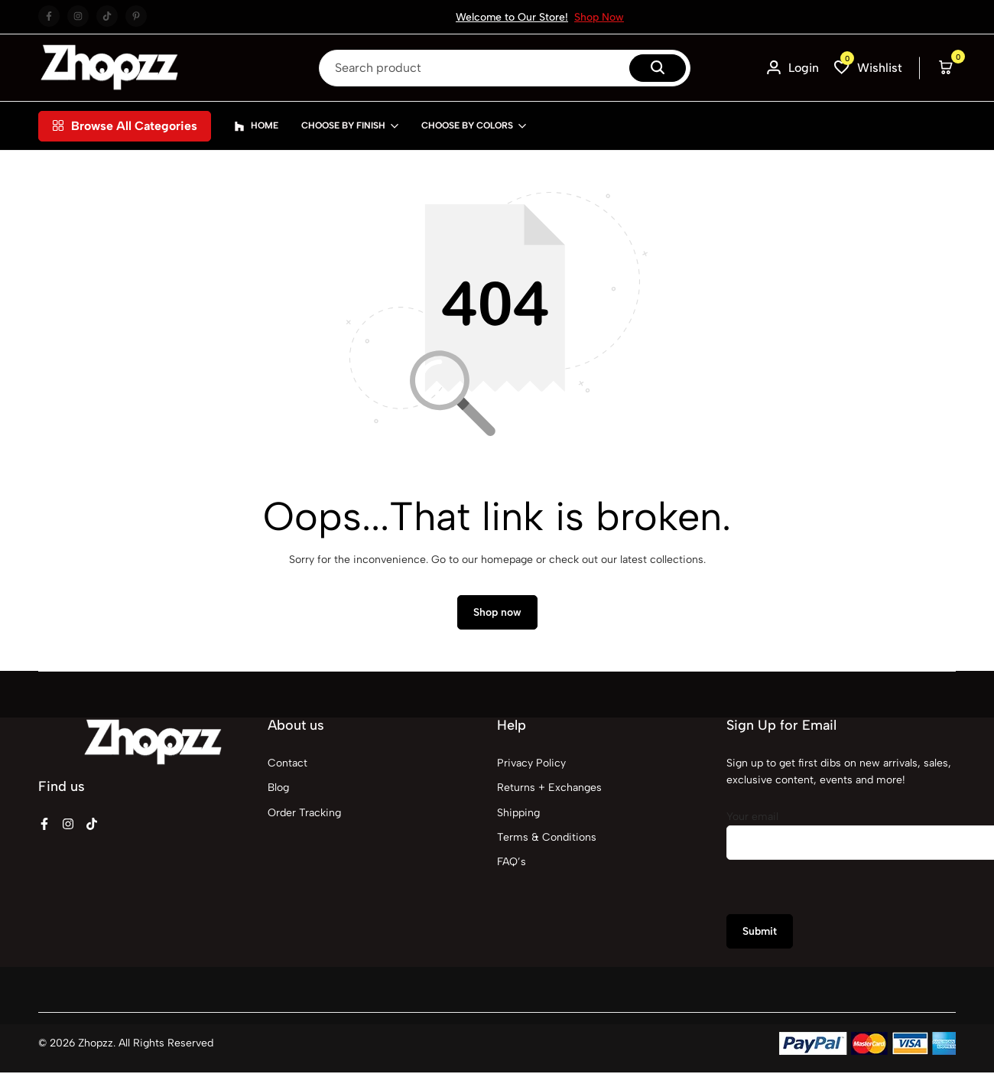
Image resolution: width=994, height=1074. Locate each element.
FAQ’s (511, 864)
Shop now (497, 614)
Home (256, 126)
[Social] (44, 825)
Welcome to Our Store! (512, 17)
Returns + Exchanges (549, 789)
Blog (278, 789)
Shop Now (599, 17)
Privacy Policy (531, 764)
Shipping (518, 814)
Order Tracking (304, 814)
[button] (868, 68)
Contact (287, 764)
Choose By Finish (343, 125)
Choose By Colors (467, 125)
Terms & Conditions (546, 839)
